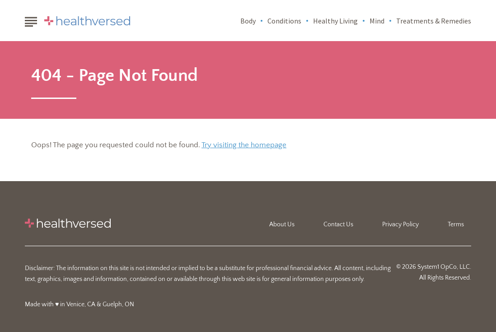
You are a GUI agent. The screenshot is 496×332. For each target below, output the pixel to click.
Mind (377, 20)
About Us (282, 224)
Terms (456, 224)
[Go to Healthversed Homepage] (87, 21)
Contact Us (338, 224)
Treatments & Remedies (433, 20)
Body (248, 20)
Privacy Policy (400, 224)
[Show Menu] (31, 19)
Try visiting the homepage (243, 145)
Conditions (284, 20)
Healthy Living (335, 20)
